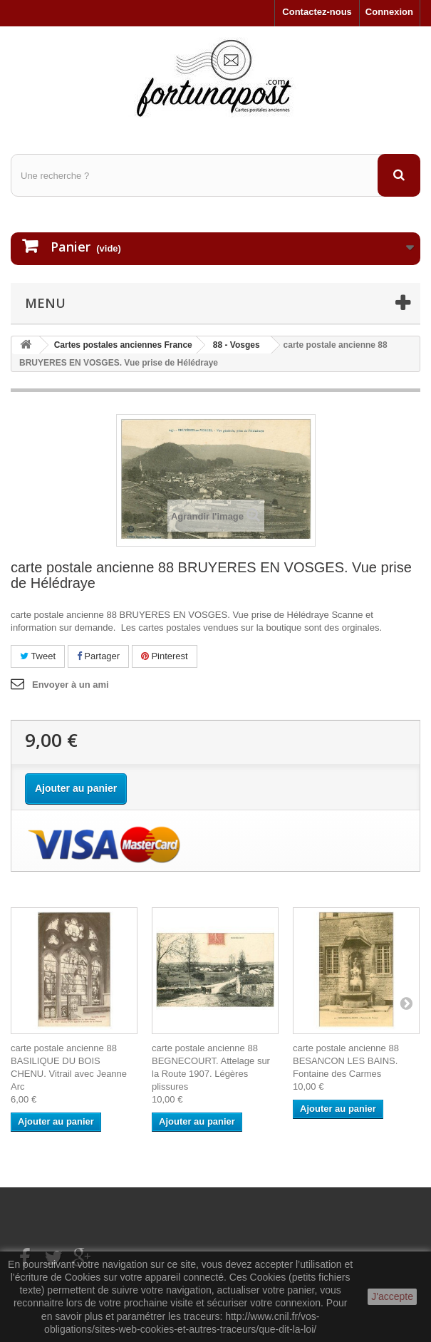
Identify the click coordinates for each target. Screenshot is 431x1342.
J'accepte (392, 1296)
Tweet (38, 656)
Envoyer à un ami (70, 684)
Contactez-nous (317, 11)
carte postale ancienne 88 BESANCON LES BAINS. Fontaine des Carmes (346, 1061)
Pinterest (164, 656)
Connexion (389, 11)
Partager (98, 656)
